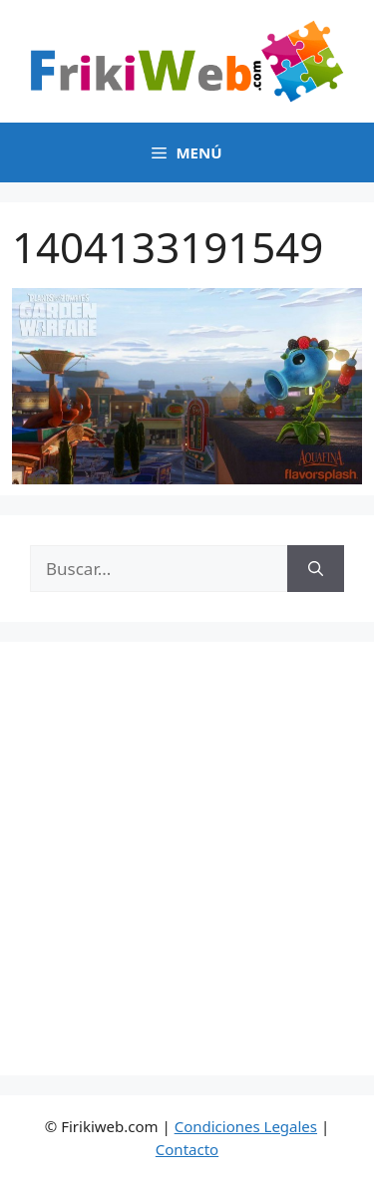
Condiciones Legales (246, 1126)
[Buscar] (315, 569)
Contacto (187, 1149)
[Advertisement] (187, 858)
